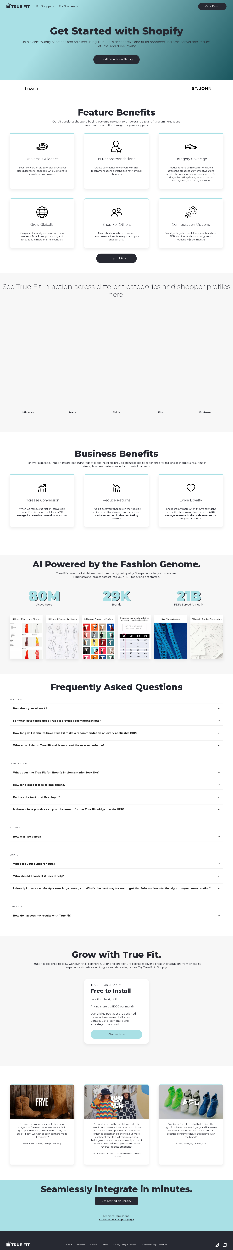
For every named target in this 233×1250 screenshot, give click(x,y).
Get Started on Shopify (116, 1200)
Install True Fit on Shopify (116, 59)
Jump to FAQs (116, 258)
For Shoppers (45, 6)
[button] (69, 6)
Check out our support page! (116, 1219)
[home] (18, 6)
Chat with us (116, 1034)
